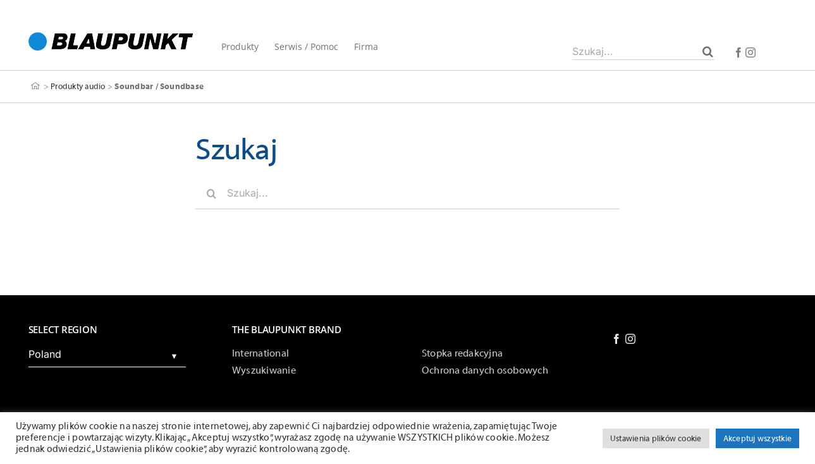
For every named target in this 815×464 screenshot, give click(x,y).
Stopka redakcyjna (462, 353)
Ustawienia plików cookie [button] (656, 438)
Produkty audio (78, 86)
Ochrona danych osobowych (485, 370)
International (260, 353)
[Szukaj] (707, 51)
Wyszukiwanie (264, 370)
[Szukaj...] (643, 51)
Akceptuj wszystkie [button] (757, 438)
